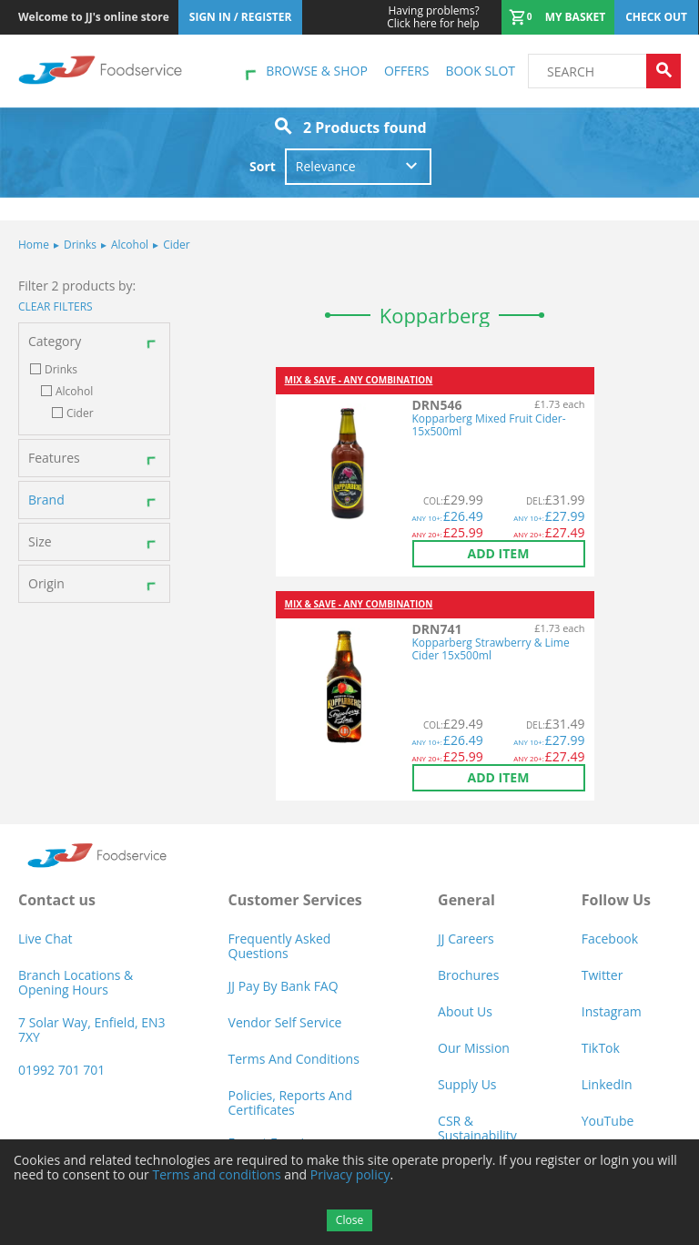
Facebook (610, 938)
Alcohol (124, 244)
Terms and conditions (216, 1174)
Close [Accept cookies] (349, 1220)
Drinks (75, 244)
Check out (656, 17)
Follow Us (616, 900)
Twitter (602, 975)
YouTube (608, 1120)
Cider (171, 244)
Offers (406, 70)
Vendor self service (285, 1022)
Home (33, 244)
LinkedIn (607, 1084)
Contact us (57, 900)
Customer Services (295, 900)
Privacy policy (350, 1174)
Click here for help (433, 17)
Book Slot (480, 70)
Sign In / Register (240, 17)
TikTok (601, 1047)
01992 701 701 (61, 1069)
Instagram (612, 1011)
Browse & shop (317, 70)
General (466, 900)
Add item (499, 553)
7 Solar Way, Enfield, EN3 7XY (92, 1030)
